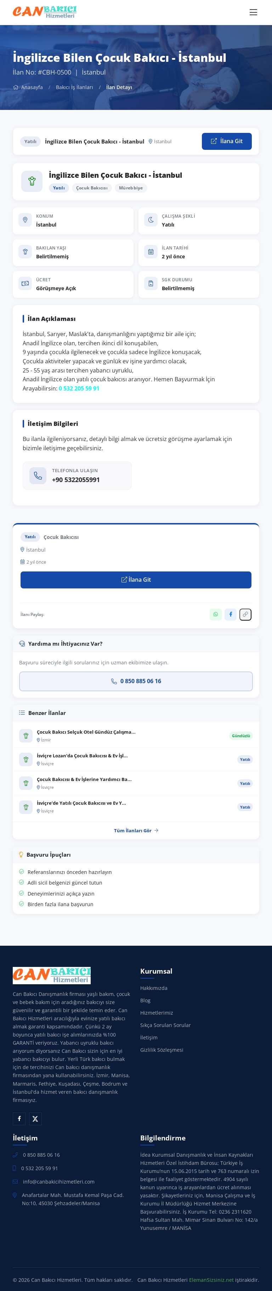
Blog (145, 1000)
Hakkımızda (154, 988)
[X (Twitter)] (35, 1119)
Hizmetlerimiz (156, 1012)
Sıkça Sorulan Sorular (165, 1025)
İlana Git (227, 141)
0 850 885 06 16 (136, 681)
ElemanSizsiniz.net (211, 1280)
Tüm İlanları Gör (136, 830)
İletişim (149, 1037)
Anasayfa (28, 87)
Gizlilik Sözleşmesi (161, 1049)
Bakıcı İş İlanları (74, 87)
